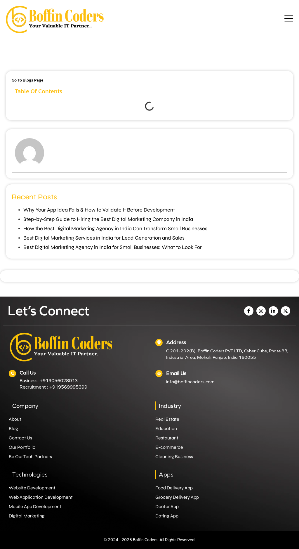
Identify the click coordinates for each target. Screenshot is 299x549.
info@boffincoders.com (190, 382)
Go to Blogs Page (28, 80)
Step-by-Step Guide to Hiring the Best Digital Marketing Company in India (108, 219)
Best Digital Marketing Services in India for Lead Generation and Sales (104, 238)
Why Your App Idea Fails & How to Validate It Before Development (99, 210)
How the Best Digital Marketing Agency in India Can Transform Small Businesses (115, 228)
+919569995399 (68, 387)
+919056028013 (59, 380)
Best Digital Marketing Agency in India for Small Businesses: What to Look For (112, 247)
